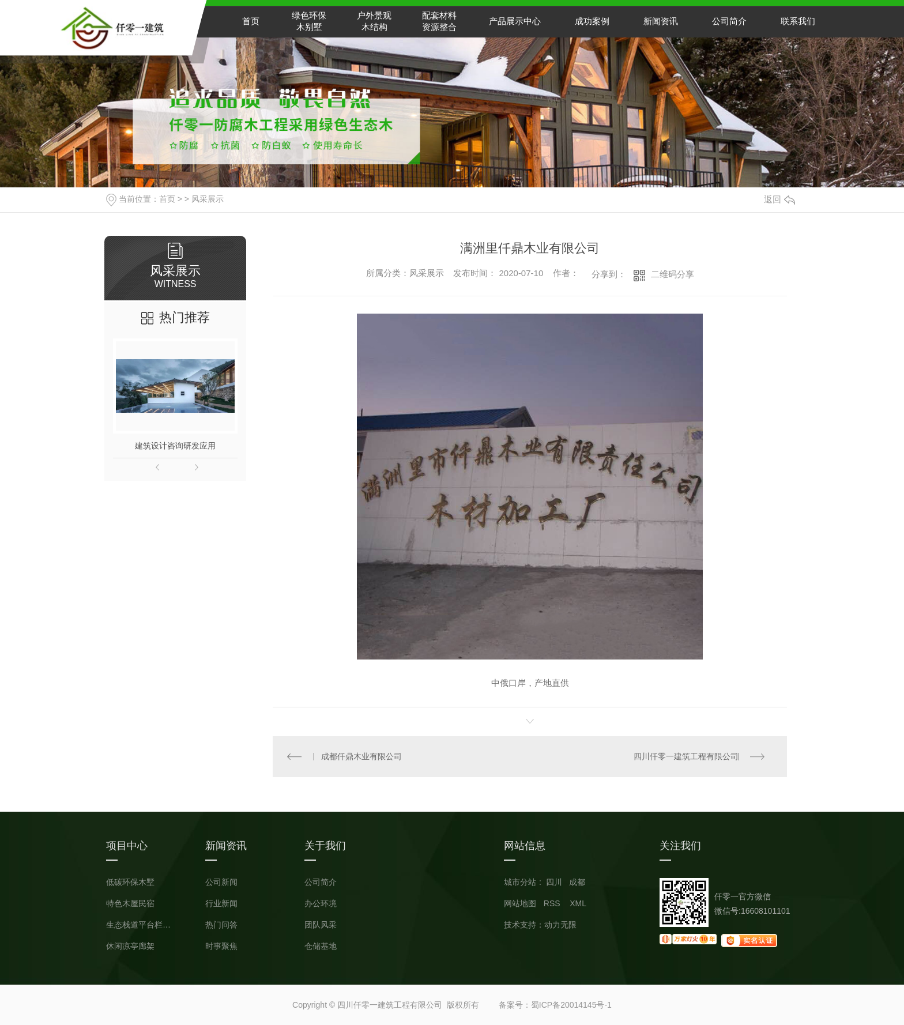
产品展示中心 (515, 21)
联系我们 (798, 21)
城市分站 (520, 882)
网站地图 (520, 903)
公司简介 (729, 21)
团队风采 (320, 925)
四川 (554, 882)
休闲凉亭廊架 (130, 946)
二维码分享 (672, 274)
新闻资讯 (660, 21)
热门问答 (221, 925)
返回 (779, 199)
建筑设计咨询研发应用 (175, 445)
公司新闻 (221, 882)
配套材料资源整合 (439, 21)
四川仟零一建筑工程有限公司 (686, 756)
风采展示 (207, 199)
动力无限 (560, 924)
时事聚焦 (221, 946)
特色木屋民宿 (130, 903)
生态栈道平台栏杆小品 (140, 925)
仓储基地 (320, 946)
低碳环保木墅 (130, 882)
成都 (577, 882)
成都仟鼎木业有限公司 (362, 756)
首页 (250, 21)
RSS (553, 903)
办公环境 (320, 903)
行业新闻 (221, 903)
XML (578, 903)
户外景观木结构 (374, 21)
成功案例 (592, 21)
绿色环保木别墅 (309, 21)
